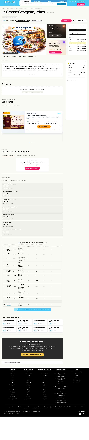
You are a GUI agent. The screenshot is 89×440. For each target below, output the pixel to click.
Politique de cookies (20, 435)
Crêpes (12, 405)
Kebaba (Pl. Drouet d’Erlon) (9, 310)
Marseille (28, 409)
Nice (44, 423)
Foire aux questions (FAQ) (76, 395)
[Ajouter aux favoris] (4, 26)
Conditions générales (28, 435)
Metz (28, 402)
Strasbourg (28, 405)
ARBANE (8, 316)
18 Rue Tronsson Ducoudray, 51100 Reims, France (77, 26)
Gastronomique (5, 14)
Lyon (28, 407)
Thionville (28, 404)
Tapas (12, 418)
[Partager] (73, 20)
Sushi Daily (9, 299)
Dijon (28, 418)
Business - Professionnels (76, 402)
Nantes (28, 412)
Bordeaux (28, 419)
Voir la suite (32, 74)
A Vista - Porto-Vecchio (60, 400)
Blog (76, 400)
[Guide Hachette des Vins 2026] (13, 122)
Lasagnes (12, 414)
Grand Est (21, 8)
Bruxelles (28, 398)
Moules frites (12, 416)
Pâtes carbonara (12, 407)
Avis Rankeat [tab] (8, 155)
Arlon (28, 400)
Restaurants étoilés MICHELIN (60, 416)
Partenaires (76, 398)
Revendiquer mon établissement (32, 378)
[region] (32, 299)
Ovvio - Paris (60, 406)
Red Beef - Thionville (60, 411)
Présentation (14, 56)
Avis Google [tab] (32, 155)
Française (10, 14)
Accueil (3, 8)
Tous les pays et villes (28, 423)
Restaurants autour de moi (60, 423)
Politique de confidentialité (9, 435)
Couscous (12, 397)
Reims (31, 8)
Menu (20, 56)
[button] (56, 31)
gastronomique (10, 66)
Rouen (28, 416)
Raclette (12, 411)
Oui (4, 193)
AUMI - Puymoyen (60, 415)
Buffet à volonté (12, 412)
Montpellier (28, 421)
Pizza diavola (12, 395)
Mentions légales (36, 435)
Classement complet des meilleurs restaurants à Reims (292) (32, 333)
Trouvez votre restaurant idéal (60, 425)
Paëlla (12, 402)
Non (8, 193)
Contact (76, 397)
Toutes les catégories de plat (12, 423)
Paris (28, 395)
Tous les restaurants (10, 8)
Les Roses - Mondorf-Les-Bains (60, 413)
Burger (12, 409)
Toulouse (28, 411)
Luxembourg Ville (28, 397)
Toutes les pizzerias (60, 420)
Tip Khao (8, 282)
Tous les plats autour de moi (12, 421)
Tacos (12, 400)
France (16, 8)
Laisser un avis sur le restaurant (32, 168)
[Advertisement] (32, 250)
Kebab (12, 398)
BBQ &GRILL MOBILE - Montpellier (60, 409)
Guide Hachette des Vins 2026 (36, 116)
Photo (4, 56)
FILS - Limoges (60, 404)
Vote (35, 56)
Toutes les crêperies (60, 422)
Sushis (12, 404)
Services (24, 56)
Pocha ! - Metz (60, 395)
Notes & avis (30, 56)
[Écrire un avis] (81, 4)
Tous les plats (12, 419)
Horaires (8, 56)
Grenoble (28, 414)
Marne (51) (27, 8)
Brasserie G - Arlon (60, 408)
